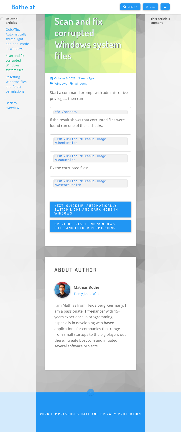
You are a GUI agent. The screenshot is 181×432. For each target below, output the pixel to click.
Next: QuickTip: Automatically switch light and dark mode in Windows (86, 209)
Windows (60, 84)
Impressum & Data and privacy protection (97, 414)
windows (81, 84)
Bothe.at (23, 7)
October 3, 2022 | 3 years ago (72, 78)
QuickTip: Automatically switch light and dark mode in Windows (17, 39)
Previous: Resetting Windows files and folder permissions (85, 226)
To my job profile (86, 293)
